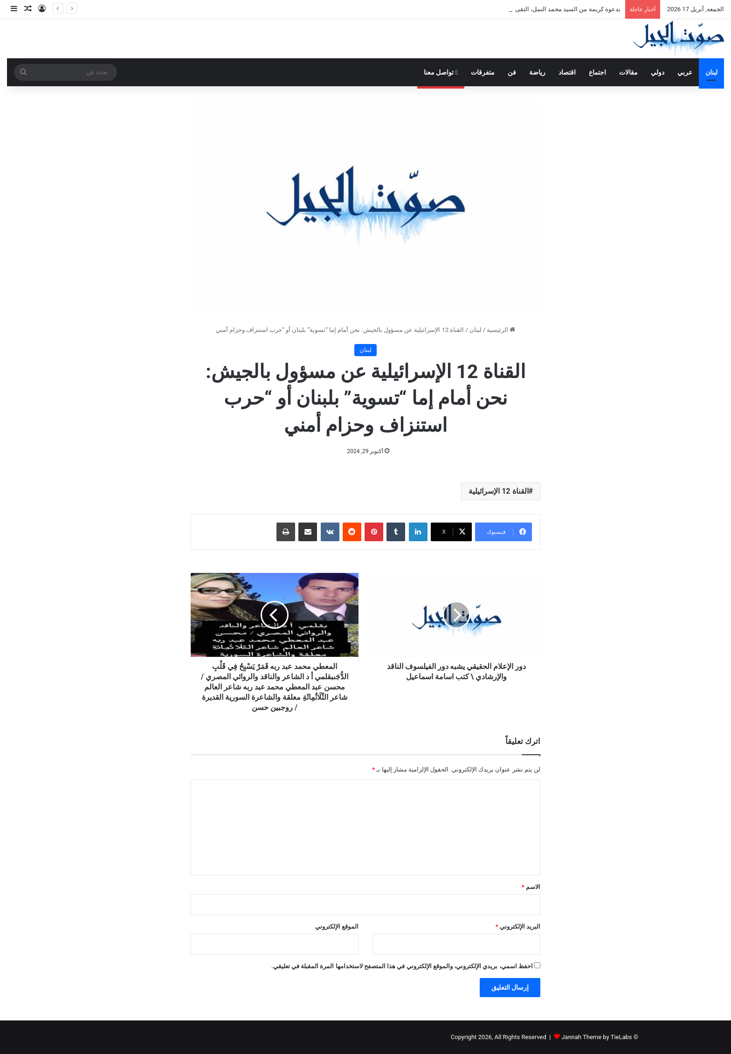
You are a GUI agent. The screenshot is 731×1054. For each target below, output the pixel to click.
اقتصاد (567, 72)
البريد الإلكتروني (518, 926)
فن (512, 72)
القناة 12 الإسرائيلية (498, 491)
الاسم (531, 886)
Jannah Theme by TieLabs (596, 1036)
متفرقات (483, 72)
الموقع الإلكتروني (337, 926)
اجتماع (597, 72)
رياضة (537, 72)
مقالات (628, 72)
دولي (657, 72)
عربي (684, 72)
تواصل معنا (441, 72)
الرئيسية (501, 329)
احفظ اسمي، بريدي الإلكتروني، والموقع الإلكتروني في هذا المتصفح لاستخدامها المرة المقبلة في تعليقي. (402, 966)
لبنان (711, 72)
